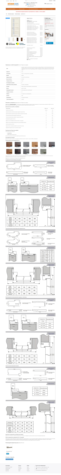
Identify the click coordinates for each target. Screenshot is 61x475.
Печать (29, 59)
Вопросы (28, 470)
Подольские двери (13, 104)
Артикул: (28, 20)
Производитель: (29, 21)
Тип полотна (47, 38)
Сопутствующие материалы (33, 8)
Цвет (45, 32)
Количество (46, 29)
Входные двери (22, 8)
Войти (54, 0)
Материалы (7, 469)
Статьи (28, 469)
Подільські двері (34, 21)
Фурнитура (44, 8)
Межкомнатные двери (11, 8)
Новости (28, 468)
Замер (19, 470)
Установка (19, 468)
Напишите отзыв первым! (34, 58)
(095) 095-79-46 (34, 2)
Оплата (19, 469)
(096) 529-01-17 (27, 2)
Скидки (51, 8)
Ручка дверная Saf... (9, 451)
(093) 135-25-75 (32, 4)
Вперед (24, 39)
